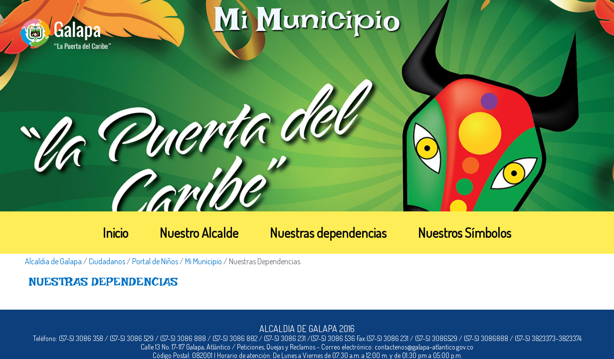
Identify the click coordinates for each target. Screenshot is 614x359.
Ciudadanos (107, 261)
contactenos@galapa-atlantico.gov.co (424, 347)
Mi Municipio (203, 261)
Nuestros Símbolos (464, 232)
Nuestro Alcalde (199, 232)
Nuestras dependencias (328, 232)
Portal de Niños (155, 261)
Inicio (115, 232)
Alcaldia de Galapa (53, 261)
